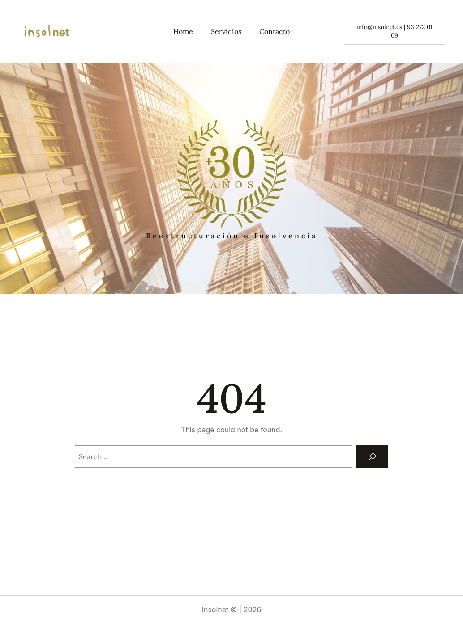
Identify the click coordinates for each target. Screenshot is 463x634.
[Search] (372, 456)
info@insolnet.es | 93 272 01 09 (394, 31)
